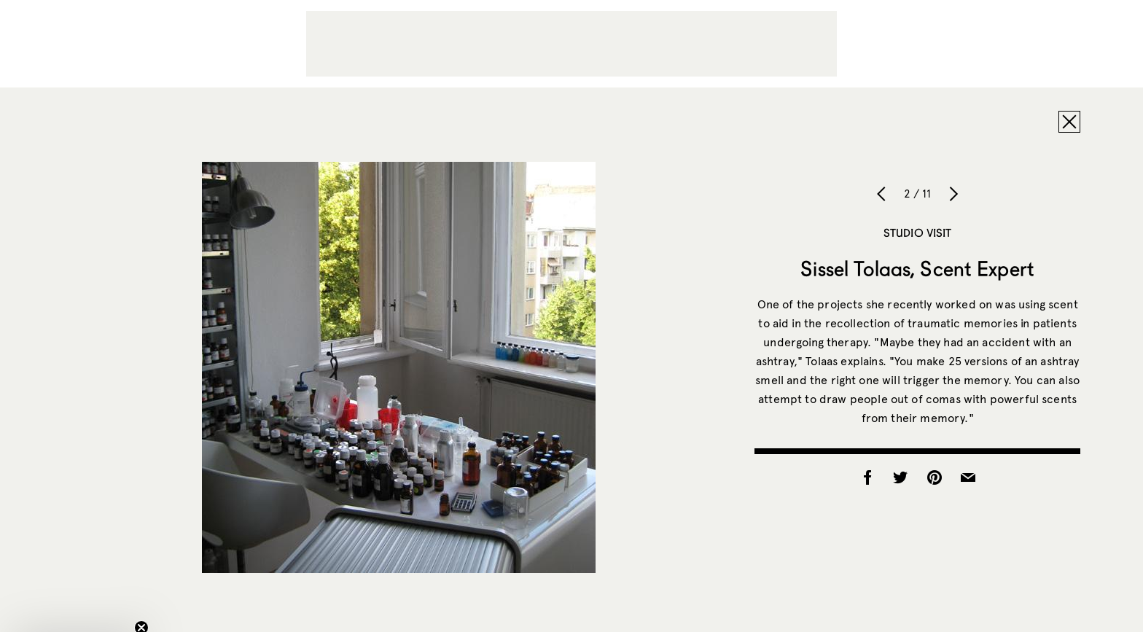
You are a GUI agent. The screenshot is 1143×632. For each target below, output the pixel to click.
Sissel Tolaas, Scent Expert (917, 268)
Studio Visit (917, 232)
